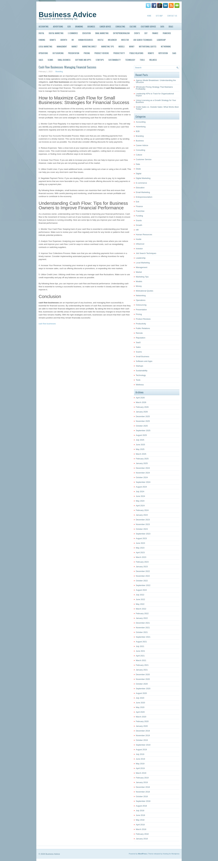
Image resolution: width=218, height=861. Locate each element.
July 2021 (140, 646)
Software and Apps (83, 59)
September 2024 (143, 482)
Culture (133, 26)
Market (75, 46)
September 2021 (143, 637)
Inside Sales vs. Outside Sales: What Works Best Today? (157, 108)
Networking (166, 46)
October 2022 (142, 580)
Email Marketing (102, 33)
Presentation (73, 53)
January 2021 (142, 670)
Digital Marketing (56, 33)
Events (137, 33)
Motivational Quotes (147, 46)
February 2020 (142, 721)
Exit (146, 33)
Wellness (153, 59)
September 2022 (143, 585)
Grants (53, 39)
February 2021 (142, 665)
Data (162, 26)
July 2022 (140, 595)
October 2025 (142, 426)
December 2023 (143, 520)
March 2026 (141, 402)
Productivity (119, 53)
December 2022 (143, 571)
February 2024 (142, 510)
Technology (130, 59)
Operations (43, 53)
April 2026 (140, 398)
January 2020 (142, 726)
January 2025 (142, 463)
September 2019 (143, 745)
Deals (171, 26)
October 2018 (142, 796)
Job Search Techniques (142, 39)
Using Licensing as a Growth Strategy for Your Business (156, 101)
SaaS (174, 53)
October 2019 (142, 740)
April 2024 (140, 505)
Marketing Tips (107, 46)
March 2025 (141, 454)
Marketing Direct (89, 46)
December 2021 (143, 623)
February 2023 (142, 562)
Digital (41, 33)
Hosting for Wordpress (171, 854)
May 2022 (140, 604)
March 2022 (141, 609)
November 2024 (143, 473)
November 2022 (143, 576)
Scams (50, 59)
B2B (69, 26)
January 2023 (142, 566)
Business (91, 26)
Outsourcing (58, 53)
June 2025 (140, 444)
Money (131, 46)
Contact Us (172, 15)
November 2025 (143, 421)
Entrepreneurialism (121, 33)
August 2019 (141, 749)
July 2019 (140, 754)
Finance (155, 33)
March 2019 (141, 773)
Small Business (64, 59)
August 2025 (141, 435)
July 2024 (140, 491)
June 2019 (140, 759)
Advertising (58, 26)
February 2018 (142, 834)
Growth (63, 39)
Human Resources (85, 39)
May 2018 (140, 820)
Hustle (100, 39)
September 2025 (143, 430)
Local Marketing (45, 46)
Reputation (163, 53)
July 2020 (140, 698)
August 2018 (141, 806)
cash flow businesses (47, 324)
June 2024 (140, 496)
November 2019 (143, 735)
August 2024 (141, 487)
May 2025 (140, 449)
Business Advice (67, 15)
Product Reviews (101, 53)
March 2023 (141, 557)
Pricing (87, 53)
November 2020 (143, 679)
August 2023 (141, 538)
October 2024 (142, 477)
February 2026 (142, 407)
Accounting (43, 26)
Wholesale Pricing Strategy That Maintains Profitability (154, 88)
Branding (79, 26)
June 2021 (140, 651)
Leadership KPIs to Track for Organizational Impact (155, 94)
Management (62, 46)
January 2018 (142, 839)
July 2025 (140, 440)
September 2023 (143, 534)
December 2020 (143, 674)
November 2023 (143, 524)
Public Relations (136, 53)
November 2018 (143, 792)
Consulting (120, 26)
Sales (41, 59)
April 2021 (140, 656)
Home (149, 15)
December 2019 (143, 731)
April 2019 (140, 768)
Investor (125, 39)
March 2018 (141, 829)
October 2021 (142, 632)
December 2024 (143, 468)
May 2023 (140, 548)
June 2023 (140, 543)
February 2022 (142, 613)
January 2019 (142, 782)
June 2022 (140, 599)
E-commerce (73, 33)
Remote (151, 53)
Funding (42, 39)
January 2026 (142, 412)
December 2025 (143, 416)
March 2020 (141, 717)
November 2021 (143, 627)
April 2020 (140, 712)
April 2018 (140, 824)
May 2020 (140, 707)
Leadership (161, 39)
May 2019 (140, 763)
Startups (100, 59)
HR (73, 39)
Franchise (167, 33)
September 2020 (143, 688)
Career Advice (105, 26)
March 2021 (141, 660)
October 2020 (142, 684)
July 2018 (140, 810)
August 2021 (141, 641)
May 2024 (140, 501)
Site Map (159, 15)
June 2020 (140, 702)
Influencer (112, 39)
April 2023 (140, 552)
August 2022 (141, 590)
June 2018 (140, 815)
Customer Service (148, 26)
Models (122, 46)
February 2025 (142, 459)
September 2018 (143, 801)
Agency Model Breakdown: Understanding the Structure (156, 81)
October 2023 (142, 529)
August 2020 (141, 693)
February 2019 (142, 778)
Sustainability (114, 59)
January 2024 (142, 515)
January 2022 (142, 618)
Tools (142, 59)
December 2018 (143, 787)
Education (86, 33)
